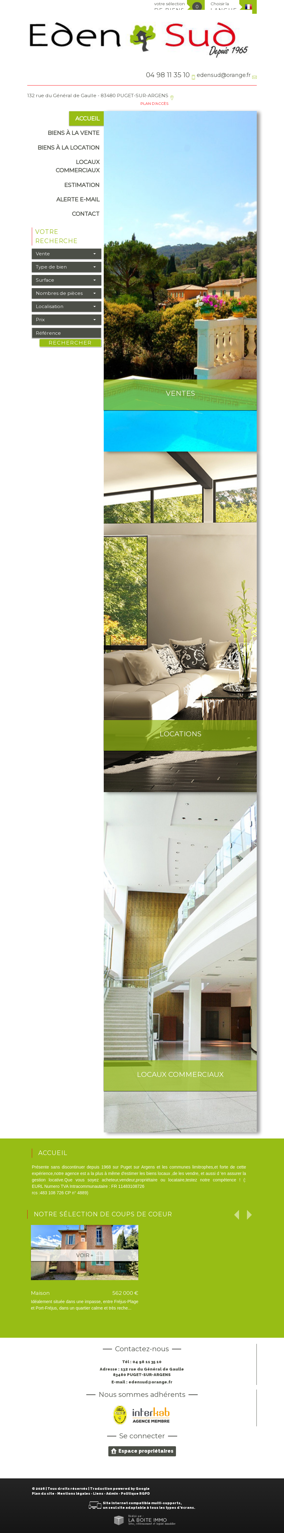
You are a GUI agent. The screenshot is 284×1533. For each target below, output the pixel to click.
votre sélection (169, 7)
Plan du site (43, 1494)
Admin (112, 1494)
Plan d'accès (154, 103)
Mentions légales (73, 1494)
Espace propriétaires (142, 1451)
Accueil (87, 118)
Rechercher (70, 343)
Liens (98, 1494)
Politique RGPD (135, 1494)
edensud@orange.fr (224, 75)
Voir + (84, 1255)
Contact (85, 213)
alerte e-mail (77, 199)
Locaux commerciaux (77, 166)
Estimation (81, 185)
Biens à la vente (73, 132)
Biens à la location (68, 147)
